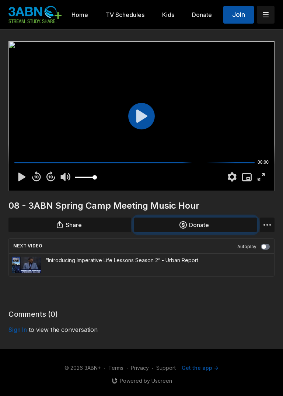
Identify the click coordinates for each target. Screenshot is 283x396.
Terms (115, 368)
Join (238, 14)
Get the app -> (200, 368)
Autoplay (253, 247)
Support (166, 368)
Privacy (140, 368)
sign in (17, 329)
